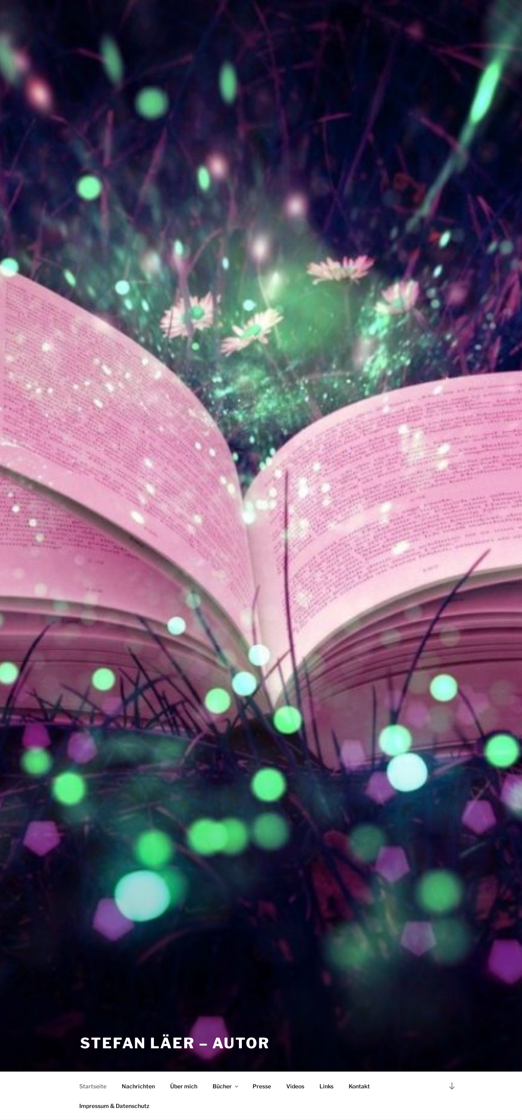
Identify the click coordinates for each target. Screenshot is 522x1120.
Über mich (183, 1086)
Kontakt (359, 1086)
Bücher (226, 1086)
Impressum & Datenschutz (114, 1105)
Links (326, 1086)
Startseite (92, 1086)
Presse (262, 1086)
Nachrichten (138, 1086)
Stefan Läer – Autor (175, 1043)
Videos (295, 1086)
